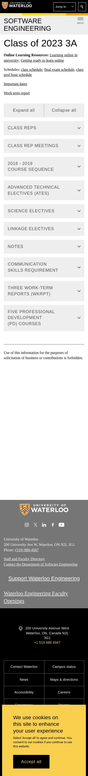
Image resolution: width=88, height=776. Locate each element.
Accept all (31, 761)
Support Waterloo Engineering (44, 578)
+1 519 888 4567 (47, 642)
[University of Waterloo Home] (17, 6)
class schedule (31, 69)
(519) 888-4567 (26, 550)
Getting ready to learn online (42, 60)
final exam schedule (59, 69)
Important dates (15, 84)
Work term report (17, 93)
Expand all (24, 110)
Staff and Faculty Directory (24, 559)
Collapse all (64, 110)
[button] (65, 7)
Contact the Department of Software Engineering (40, 564)
